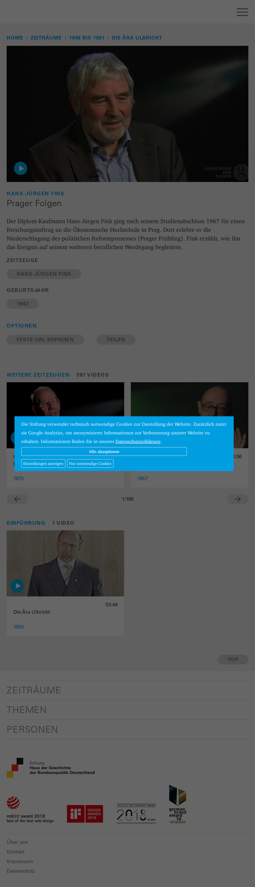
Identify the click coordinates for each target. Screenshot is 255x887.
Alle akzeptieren (104, 451)
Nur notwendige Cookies (90, 463)
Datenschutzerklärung (138, 441)
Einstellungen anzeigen (43, 463)
